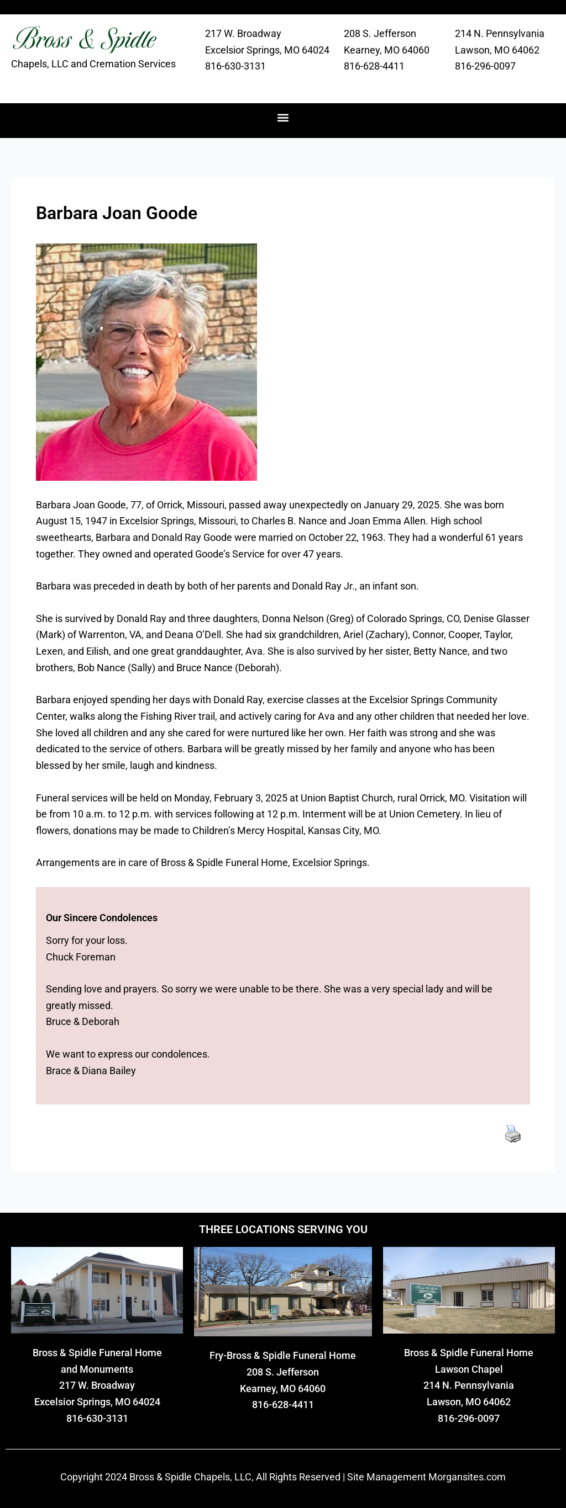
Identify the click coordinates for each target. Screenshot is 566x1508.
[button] (283, 118)
